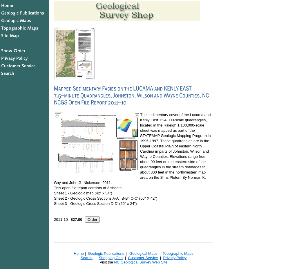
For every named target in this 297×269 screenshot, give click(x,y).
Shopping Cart (111, 258)
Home (79, 253)
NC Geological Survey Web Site (140, 262)
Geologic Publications (106, 253)
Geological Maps (143, 253)
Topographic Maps (177, 253)
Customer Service (143, 258)
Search (87, 258)
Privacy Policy (174, 258)
